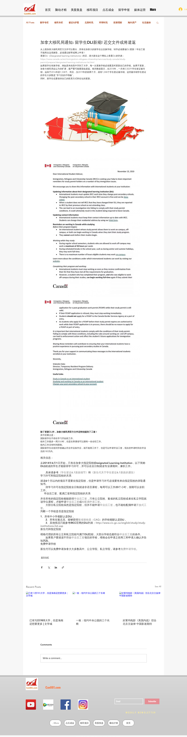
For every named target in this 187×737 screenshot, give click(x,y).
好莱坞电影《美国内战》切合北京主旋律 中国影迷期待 (139, 622)
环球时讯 (103, 22)
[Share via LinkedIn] (55, 567)
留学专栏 (44, 22)
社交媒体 (146, 22)
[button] (157, 22)
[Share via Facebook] (41, 567)
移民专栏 (58, 22)
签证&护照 (74, 22)
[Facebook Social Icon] (66, 704)
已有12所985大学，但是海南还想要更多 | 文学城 (46, 622)
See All (158, 586)
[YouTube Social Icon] (31, 704)
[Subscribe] (152, 701)
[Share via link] (63, 567)
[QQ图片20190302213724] (48, 704)
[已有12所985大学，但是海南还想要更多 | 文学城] (47, 603)
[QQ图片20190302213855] (83, 704)
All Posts (30, 22)
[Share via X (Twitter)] (48, 567)
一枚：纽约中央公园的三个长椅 (93, 622)
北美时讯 (89, 22)
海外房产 (132, 22)
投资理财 (117, 22)
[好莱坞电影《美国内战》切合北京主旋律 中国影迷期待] (140, 603)
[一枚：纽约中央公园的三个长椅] (93, 603)
